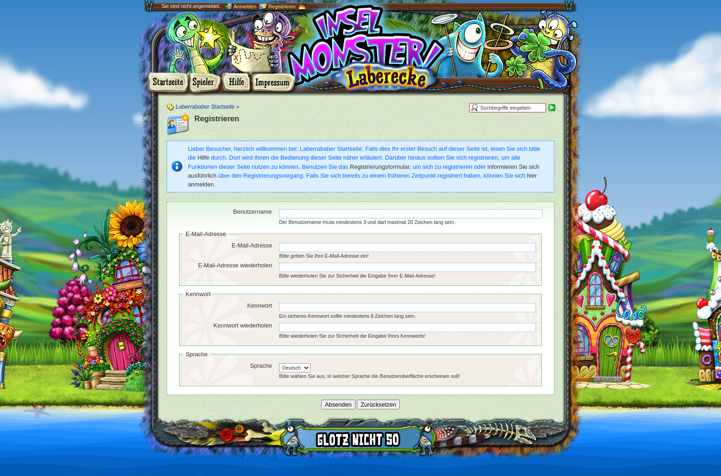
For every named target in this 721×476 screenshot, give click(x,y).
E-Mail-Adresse (206, 233)
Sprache (197, 354)
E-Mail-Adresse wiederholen (235, 265)
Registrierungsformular (380, 166)
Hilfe (204, 157)
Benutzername (252, 211)
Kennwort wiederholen (242, 325)
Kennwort (198, 294)
